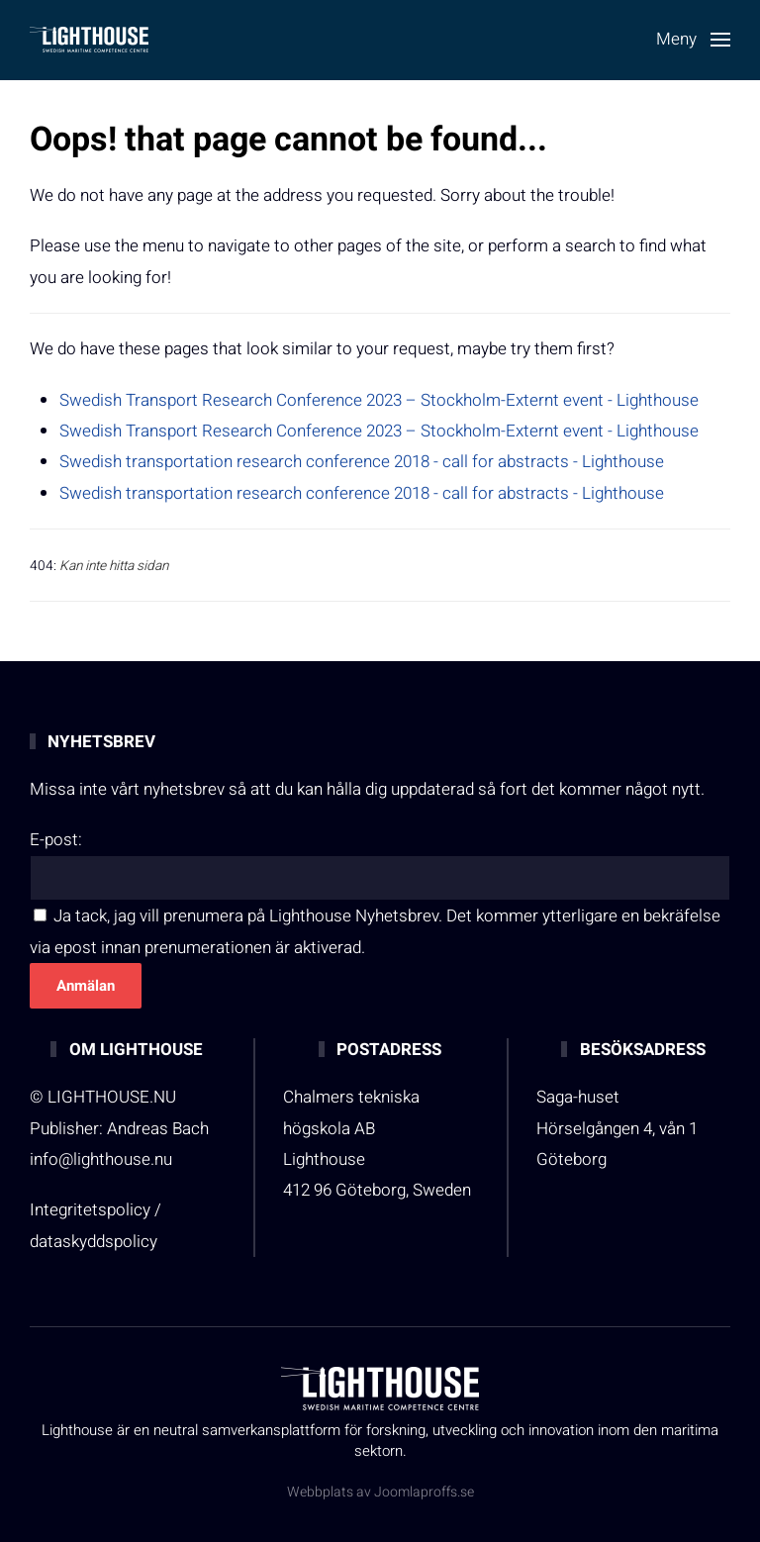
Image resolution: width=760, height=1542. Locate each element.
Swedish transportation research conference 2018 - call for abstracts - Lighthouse (361, 461)
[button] (693, 39)
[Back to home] (89, 39)
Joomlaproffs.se (424, 1492)
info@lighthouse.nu (101, 1159)
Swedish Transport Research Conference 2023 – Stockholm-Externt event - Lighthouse (379, 400)
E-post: (56, 839)
